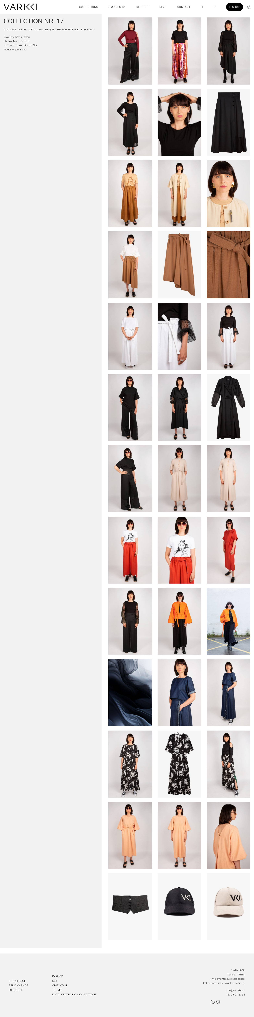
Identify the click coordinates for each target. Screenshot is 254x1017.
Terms (57, 989)
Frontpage (17, 980)
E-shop (234, 6)
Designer (143, 6)
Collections (88, 6)
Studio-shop (117, 6)
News (163, 6)
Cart (56, 980)
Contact (183, 6)
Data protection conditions (74, 994)
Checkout (59, 985)
